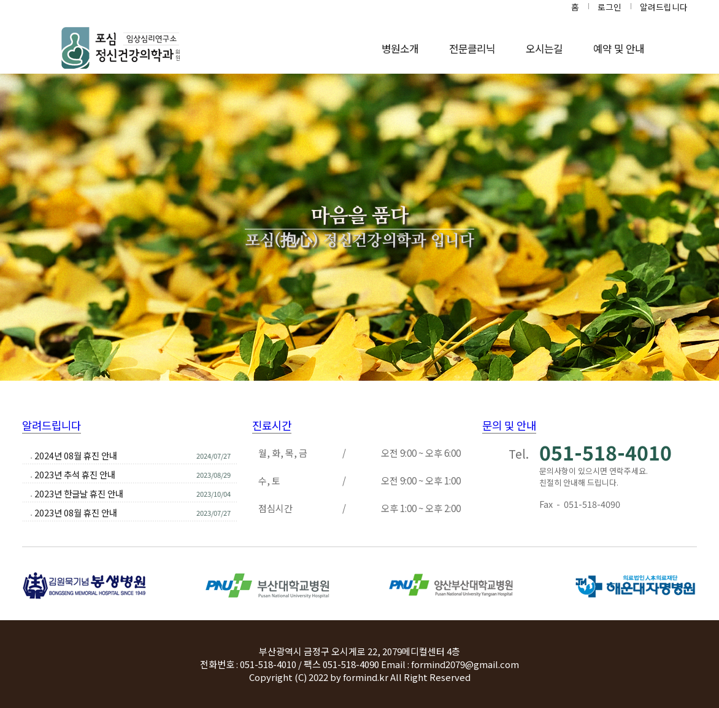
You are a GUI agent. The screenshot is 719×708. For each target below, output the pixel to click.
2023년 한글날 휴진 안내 (78, 493)
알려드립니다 (664, 7)
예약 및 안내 (618, 48)
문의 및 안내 (509, 425)
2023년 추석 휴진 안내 (74, 474)
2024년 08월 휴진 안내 (75, 455)
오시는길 (544, 48)
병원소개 (400, 48)
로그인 (609, 7)
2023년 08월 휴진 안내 (75, 512)
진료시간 (271, 425)
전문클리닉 (472, 48)
